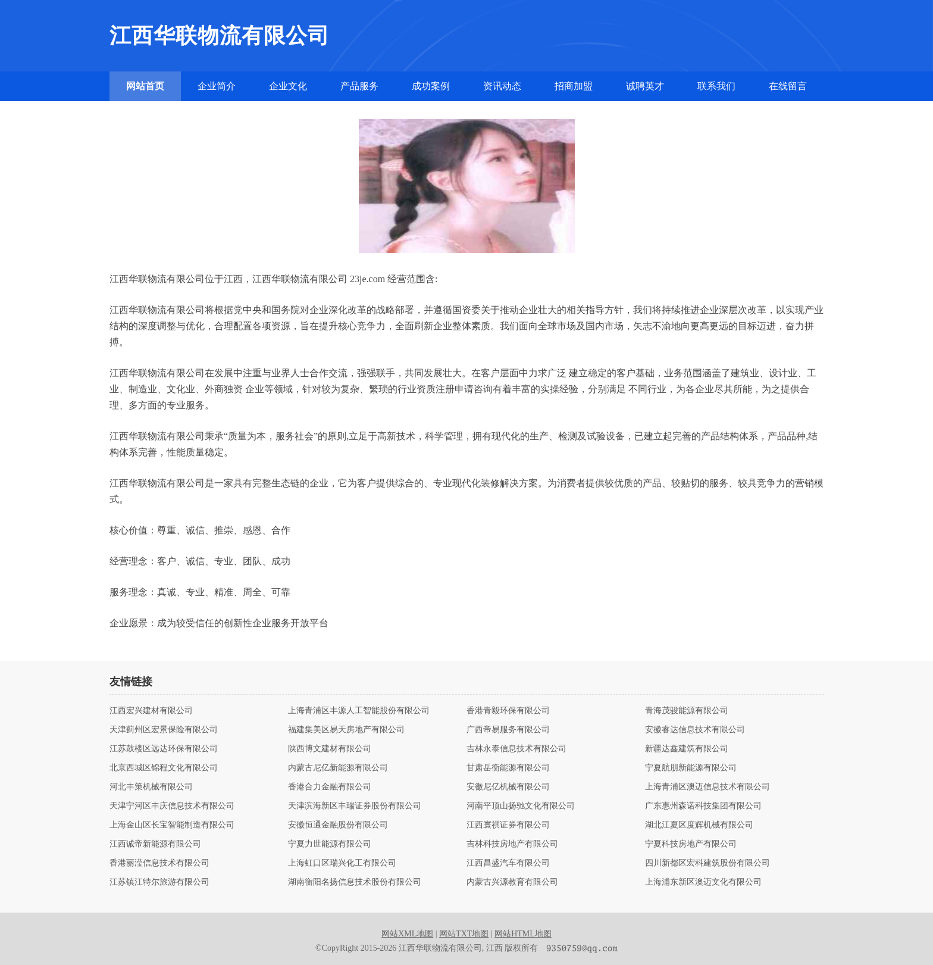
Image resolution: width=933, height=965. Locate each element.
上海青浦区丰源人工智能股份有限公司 (359, 711)
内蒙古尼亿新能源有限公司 (338, 768)
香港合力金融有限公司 (329, 787)
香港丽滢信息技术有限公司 (159, 863)
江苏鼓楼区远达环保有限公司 (163, 749)
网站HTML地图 (523, 933)
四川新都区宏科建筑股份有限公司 (707, 863)
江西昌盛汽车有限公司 (508, 863)
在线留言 (788, 86)
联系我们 (716, 86)
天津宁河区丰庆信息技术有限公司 (171, 806)
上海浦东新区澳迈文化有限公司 (703, 882)
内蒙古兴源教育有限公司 (512, 882)
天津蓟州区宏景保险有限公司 (163, 730)
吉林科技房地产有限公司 (512, 844)
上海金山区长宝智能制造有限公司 (171, 825)
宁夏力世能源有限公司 (329, 844)
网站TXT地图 (464, 933)
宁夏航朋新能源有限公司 (691, 768)
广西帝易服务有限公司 (508, 730)
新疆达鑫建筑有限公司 (686, 749)
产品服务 (359, 86)
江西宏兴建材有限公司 (151, 711)
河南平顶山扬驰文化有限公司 (521, 806)
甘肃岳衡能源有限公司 (508, 768)
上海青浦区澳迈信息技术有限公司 (707, 787)
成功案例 (431, 86)
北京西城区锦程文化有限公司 (163, 768)
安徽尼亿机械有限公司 (508, 787)
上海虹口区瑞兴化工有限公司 (342, 863)
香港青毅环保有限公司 (508, 711)
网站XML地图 (407, 933)
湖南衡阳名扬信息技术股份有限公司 (354, 882)
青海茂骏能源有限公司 (686, 711)
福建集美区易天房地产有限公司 (346, 730)
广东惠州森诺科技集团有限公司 (703, 806)
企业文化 (288, 86)
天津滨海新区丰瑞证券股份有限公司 (354, 806)
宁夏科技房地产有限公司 (691, 844)
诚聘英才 (645, 86)
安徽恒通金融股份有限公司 (338, 825)
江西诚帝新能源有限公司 (155, 844)
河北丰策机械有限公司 (151, 787)
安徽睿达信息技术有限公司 (695, 730)
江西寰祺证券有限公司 (508, 825)
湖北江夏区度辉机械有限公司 (699, 825)
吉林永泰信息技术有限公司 (516, 749)
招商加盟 (574, 86)
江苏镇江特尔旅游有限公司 (159, 882)
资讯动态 (502, 86)
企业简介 (217, 86)
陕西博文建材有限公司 (329, 749)
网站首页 (145, 86)
